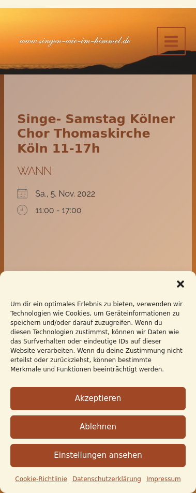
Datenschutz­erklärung (106, 479)
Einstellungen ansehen (98, 455)
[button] (180, 284)
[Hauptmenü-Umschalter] (171, 41)
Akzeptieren (98, 398)
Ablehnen (98, 426)
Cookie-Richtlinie (41, 479)
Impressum (163, 479)
